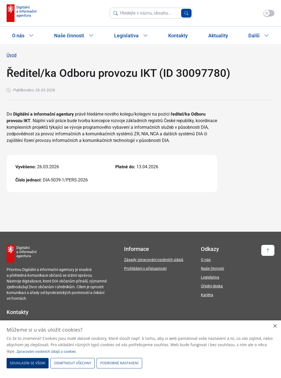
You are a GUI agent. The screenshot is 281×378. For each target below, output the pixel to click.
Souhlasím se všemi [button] (27, 363)
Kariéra (207, 294)
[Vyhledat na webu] (149, 13)
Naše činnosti (212, 268)
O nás (206, 259)
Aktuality (218, 35)
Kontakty (178, 35)
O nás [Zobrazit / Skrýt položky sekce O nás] (23, 35)
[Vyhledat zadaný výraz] (186, 13)
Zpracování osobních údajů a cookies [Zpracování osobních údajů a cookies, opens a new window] (46, 351)
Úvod (11, 55)
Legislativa (210, 277)
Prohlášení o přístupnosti (145, 268)
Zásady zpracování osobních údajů (153, 259)
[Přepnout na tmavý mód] (268, 13)
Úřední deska (212, 286)
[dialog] (140, 349)
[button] (120, 363)
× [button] (275, 326)
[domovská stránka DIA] (21, 13)
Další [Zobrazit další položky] (258, 35)
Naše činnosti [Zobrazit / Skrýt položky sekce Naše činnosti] (74, 35)
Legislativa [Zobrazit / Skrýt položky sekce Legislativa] (131, 35)
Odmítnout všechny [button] (72, 363)
